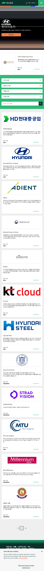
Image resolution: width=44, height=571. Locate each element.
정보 (29, 547)
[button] (28, 3)
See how (11, 34)
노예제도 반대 (22, 547)
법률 (14, 547)
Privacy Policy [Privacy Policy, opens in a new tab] (23, 558)
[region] (22, 560)
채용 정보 (9, 547)
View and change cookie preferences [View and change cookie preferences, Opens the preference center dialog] (26, 567)
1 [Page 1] (16, 528)
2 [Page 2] (18, 528)
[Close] (42, 551)
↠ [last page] (25, 528)
